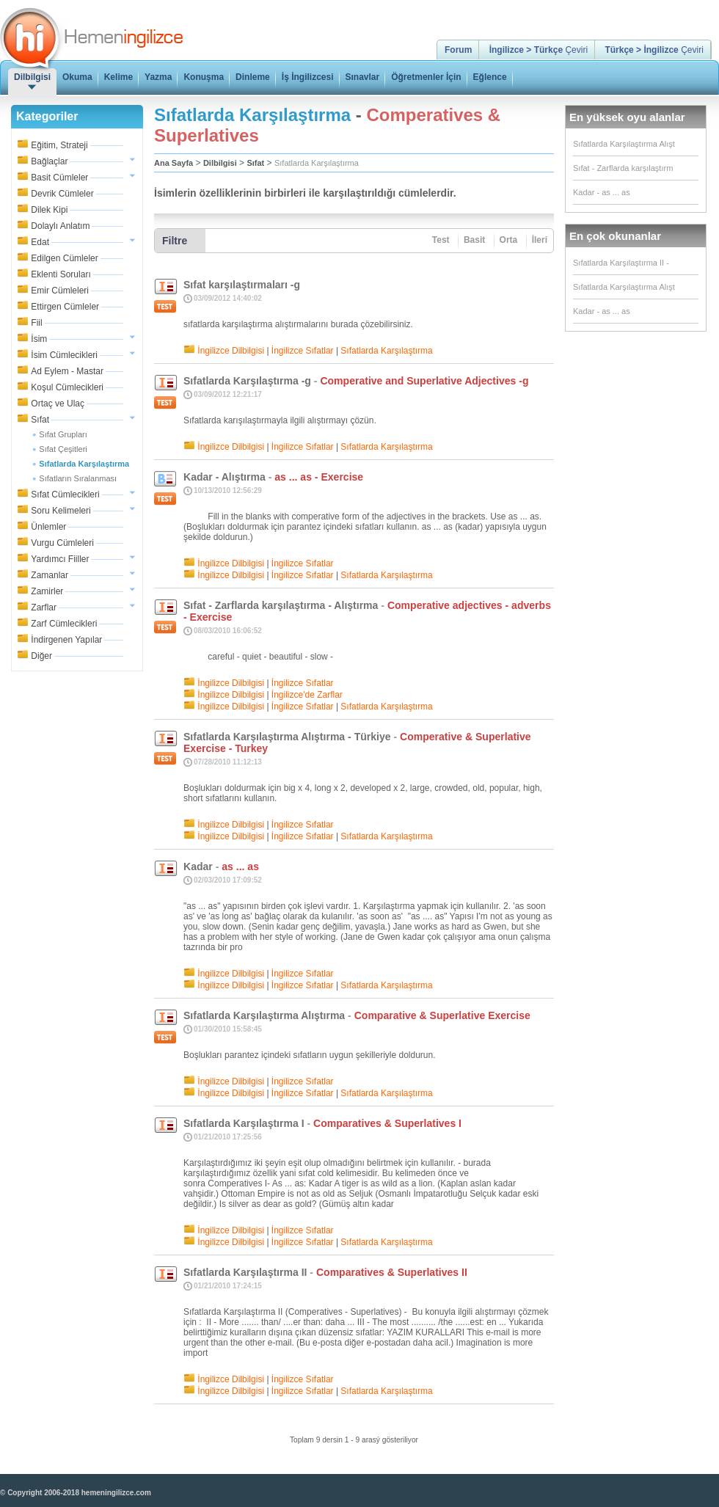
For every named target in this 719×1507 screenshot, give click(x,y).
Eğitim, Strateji (59, 145)
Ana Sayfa (173, 162)
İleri (539, 240)
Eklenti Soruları (60, 274)
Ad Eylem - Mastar (67, 371)
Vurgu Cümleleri (62, 543)
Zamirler (47, 591)
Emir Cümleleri (60, 290)
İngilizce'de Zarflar (307, 695)
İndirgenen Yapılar (66, 640)
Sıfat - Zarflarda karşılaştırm (623, 168)
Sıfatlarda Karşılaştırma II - (621, 262)
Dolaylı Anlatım (60, 226)
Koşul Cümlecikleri (67, 387)
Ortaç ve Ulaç (57, 403)
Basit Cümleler (59, 177)
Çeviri (538, 50)
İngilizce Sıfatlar (302, 351)
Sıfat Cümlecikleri (65, 494)
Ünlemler (48, 527)
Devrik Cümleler (62, 194)
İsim (39, 339)
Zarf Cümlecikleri (64, 624)
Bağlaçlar (49, 161)
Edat (40, 242)
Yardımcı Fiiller (60, 559)
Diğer (41, 656)
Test (441, 240)
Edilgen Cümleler (64, 258)
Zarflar (43, 607)
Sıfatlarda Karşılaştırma (316, 162)
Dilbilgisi (220, 162)
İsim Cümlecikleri (64, 355)
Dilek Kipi (49, 210)
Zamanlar (49, 575)
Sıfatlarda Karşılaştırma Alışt (624, 143)
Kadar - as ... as (601, 192)
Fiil (36, 323)
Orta (509, 240)
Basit (474, 240)
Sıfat (40, 420)
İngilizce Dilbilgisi (230, 351)
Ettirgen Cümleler (65, 307)
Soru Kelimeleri (60, 511)
